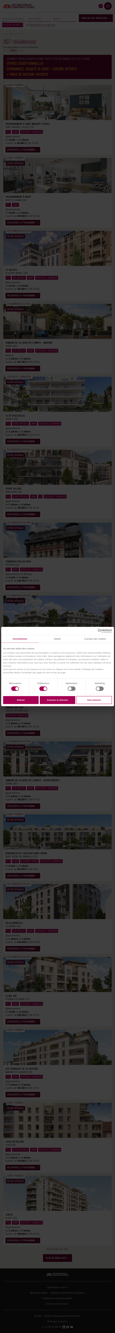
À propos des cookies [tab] (95, 639)
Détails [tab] (57, 639)
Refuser (21, 700)
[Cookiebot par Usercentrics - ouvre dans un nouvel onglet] (100, 631)
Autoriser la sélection (57, 700)
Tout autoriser (94, 700)
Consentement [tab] (20, 639)
